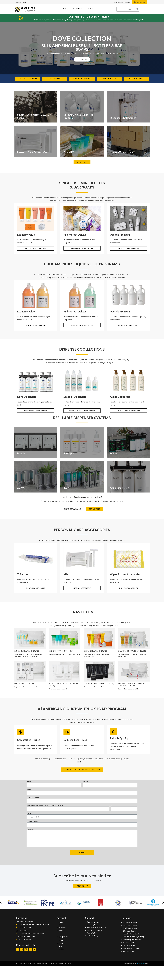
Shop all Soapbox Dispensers (82, 410)
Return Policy (91, 933)
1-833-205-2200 (24, 927)
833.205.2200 (140, 2)
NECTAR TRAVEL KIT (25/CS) (95, 651)
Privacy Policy (55, 963)
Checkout (62, 925)
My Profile (62, 927)
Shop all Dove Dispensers (35, 410)
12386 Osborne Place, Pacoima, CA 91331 (33, 924)
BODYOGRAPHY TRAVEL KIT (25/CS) (99, 684)
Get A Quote (82, 162)
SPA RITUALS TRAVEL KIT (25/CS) (132, 651)
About (61, 941)
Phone (85, 781)
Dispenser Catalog (72, 509)
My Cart (61, 922)
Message (30, 829)
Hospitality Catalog (130, 925)
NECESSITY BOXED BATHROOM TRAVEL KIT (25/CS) (131, 685)
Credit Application (93, 925)
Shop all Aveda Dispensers (128, 410)
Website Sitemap (66, 963)
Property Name (33, 797)
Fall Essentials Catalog (131, 948)
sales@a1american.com (122, 2)
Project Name (32, 821)
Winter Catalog (128, 951)
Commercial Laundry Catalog (133, 937)
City (112, 805)
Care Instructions (93, 922)
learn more (82, 59)
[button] (1, 902)
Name (29, 781)
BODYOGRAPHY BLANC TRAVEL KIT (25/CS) (64, 685)
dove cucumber (136, 79)
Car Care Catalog (129, 945)
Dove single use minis (27, 79)
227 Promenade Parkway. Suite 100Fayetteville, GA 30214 (31, 934)
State (29, 813)
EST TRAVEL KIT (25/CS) (24, 684)
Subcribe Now (82, 886)
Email (29, 789)
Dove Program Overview (132, 940)
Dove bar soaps (55, 79)
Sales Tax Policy (92, 936)
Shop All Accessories (35, 588)
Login (24, 2)
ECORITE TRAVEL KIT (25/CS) (61, 651)
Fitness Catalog (128, 942)
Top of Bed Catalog (130, 922)
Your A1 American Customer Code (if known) (45, 805)
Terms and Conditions (94, 930)
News (60, 946)
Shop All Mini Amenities (35, 248)
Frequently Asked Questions (96, 927)
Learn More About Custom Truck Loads (82, 770)
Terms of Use (46, 963)
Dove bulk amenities (82, 79)
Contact (61, 943)
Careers (61, 949)
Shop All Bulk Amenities (36, 325)
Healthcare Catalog (130, 928)
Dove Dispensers (109, 79)
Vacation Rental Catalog (131, 934)
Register (18, 2)
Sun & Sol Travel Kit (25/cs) (26, 651)
